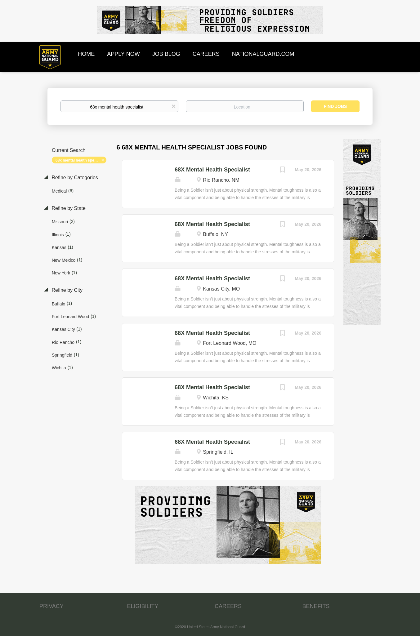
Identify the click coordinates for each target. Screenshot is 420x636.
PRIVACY (51, 606)
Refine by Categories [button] (74, 177)
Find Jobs (335, 106)
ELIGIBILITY (143, 606)
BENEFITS (316, 606)
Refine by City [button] (66, 290)
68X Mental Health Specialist (212, 170)
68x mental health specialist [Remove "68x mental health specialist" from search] (80, 160)
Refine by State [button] (68, 208)
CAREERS (228, 606)
